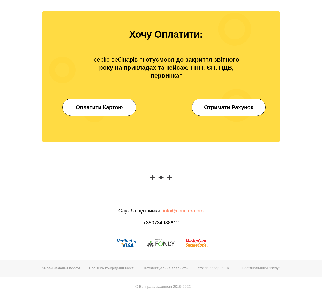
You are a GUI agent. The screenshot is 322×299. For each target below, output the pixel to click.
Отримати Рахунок (228, 107)
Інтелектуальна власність (166, 268)
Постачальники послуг (261, 268)
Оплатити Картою (99, 107)
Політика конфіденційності (111, 268)
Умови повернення (214, 268)
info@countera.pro (183, 211)
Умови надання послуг (61, 268)
